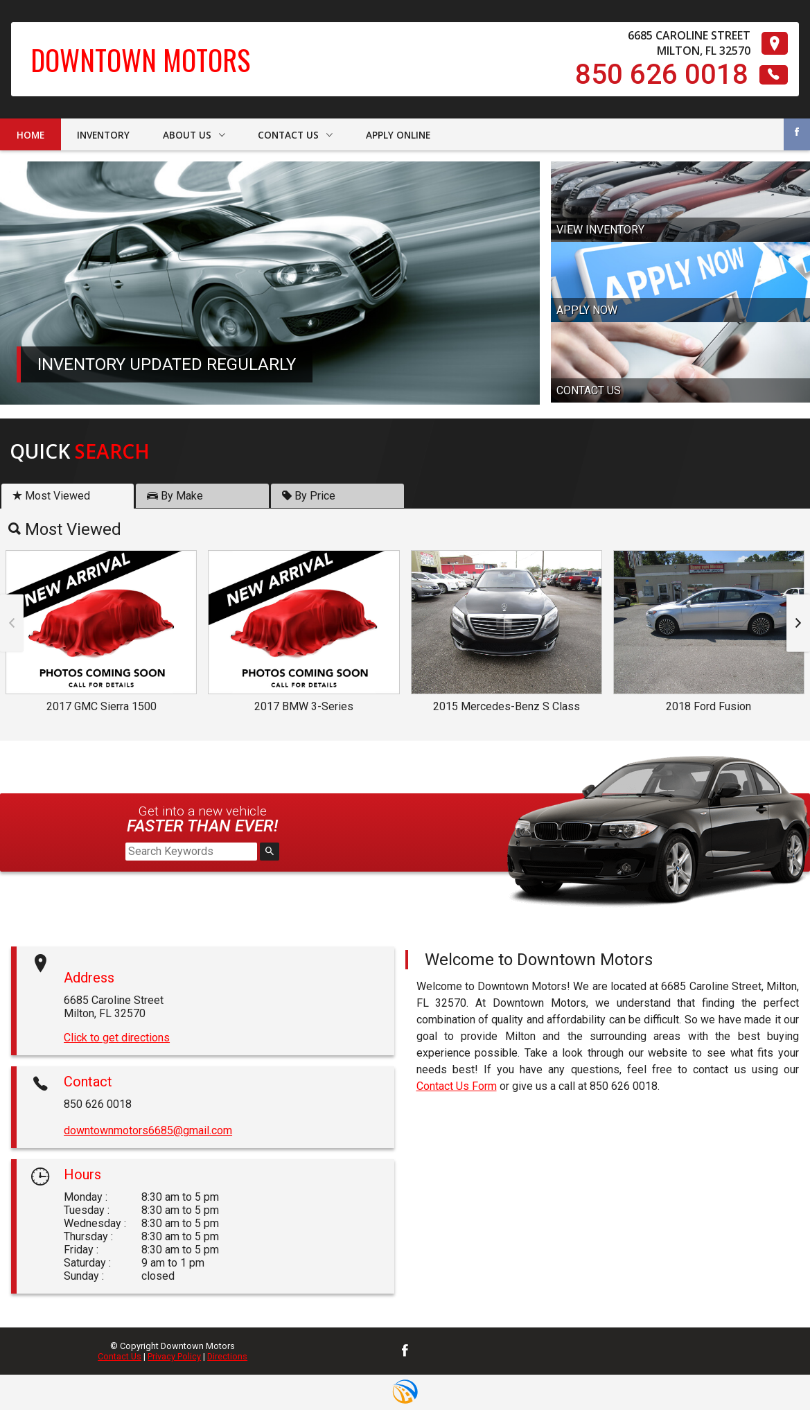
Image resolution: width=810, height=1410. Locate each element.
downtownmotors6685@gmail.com (148, 1130)
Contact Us (119, 1356)
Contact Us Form (456, 1086)
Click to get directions (117, 1037)
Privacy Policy (174, 1356)
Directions (227, 1356)
